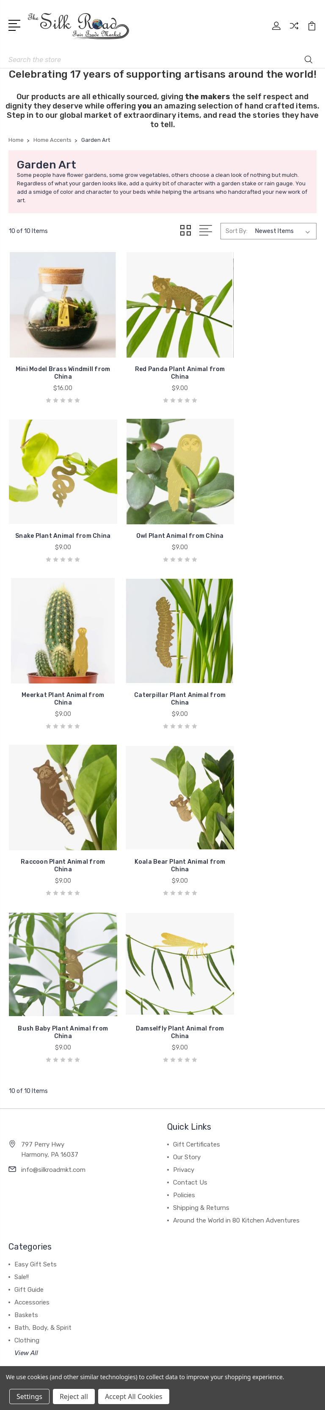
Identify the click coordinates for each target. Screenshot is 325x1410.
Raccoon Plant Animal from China (57, 679)
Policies (184, 1000)
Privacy (183, 975)
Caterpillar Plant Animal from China (268, 522)
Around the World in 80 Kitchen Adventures (236, 1026)
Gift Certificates (196, 950)
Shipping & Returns (201, 1013)
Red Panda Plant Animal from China (162, 364)
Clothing (26, 1146)
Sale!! (21, 1082)
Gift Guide (29, 1095)
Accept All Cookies (133, 1396)
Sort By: (237, 231)
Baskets (26, 1120)
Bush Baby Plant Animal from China (268, 679)
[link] (162, 1333)
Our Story (187, 962)
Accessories (32, 1108)
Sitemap (261, 1303)
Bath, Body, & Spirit (43, 1133)
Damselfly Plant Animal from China (57, 837)
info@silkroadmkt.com (53, 975)
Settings (29, 1396)
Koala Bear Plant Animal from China (163, 679)
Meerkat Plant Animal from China (162, 522)
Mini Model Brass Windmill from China (57, 364)
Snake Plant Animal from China (268, 364)
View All (26, 1158)
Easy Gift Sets (35, 1070)
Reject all (74, 1396)
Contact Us (190, 988)
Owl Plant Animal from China (57, 525)
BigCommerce (221, 1303)
